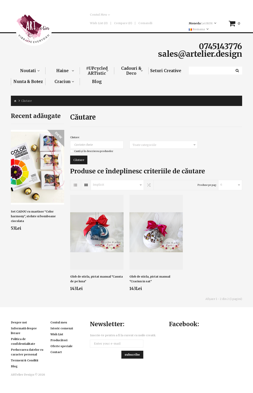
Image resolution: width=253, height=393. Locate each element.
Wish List (56, 334)
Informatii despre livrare (24, 331)
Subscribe (132, 354)
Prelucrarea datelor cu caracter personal (27, 352)
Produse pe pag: (207, 184)
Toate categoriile (144, 145)
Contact (56, 352)
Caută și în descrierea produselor (93, 151)
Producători (58, 340)
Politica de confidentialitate (23, 341)
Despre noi (19, 322)
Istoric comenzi (61, 328)
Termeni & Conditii (24, 360)
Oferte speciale (61, 346)
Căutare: (75, 137)
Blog (14, 366)
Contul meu (58, 322)
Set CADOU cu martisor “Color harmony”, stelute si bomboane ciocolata (33, 216)
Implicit (98, 184)
